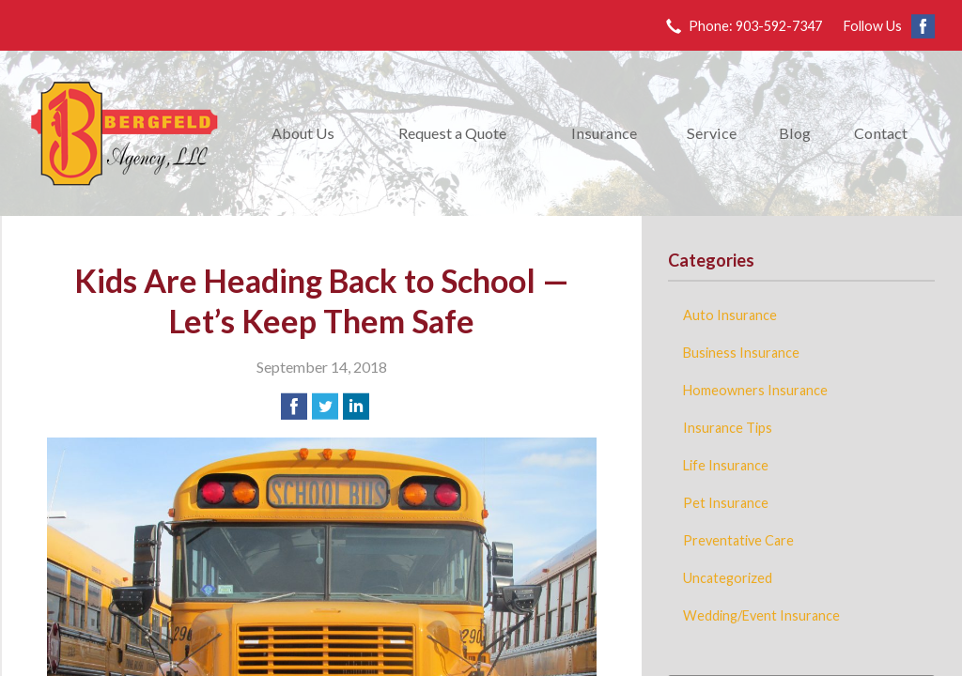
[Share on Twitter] (325, 406)
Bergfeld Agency (124, 133)
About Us (303, 133)
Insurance (604, 133)
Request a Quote (452, 133)
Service (712, 133)
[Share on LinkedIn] (356, 406)
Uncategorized (727, 578)
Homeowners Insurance (755, 390)
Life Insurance (725, 465)
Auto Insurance (730, 315)
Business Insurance (741, 353)
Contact (881, 133)
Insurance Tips (727, 428)
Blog (795, 133)
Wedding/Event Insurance (761, 615)
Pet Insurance (725, 503)
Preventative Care (738, 540)
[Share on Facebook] (294, 406)
